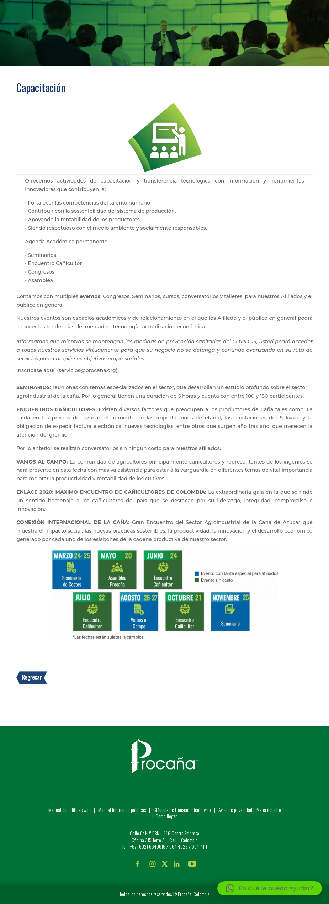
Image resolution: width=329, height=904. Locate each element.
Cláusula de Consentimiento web (182, 809)
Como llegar (166, 816)
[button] (269, 888)
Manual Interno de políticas (122, 809)
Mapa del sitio (268, 809)
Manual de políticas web (69, 809)
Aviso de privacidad (235, 809)
